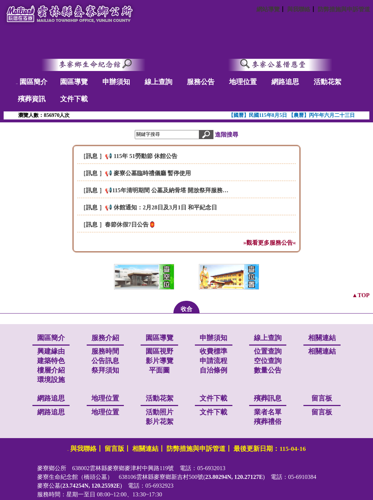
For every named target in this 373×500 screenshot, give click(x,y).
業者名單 (268, 412)
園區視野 (159, 351)
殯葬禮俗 (268, 421)
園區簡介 (33, 82)
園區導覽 (74, 82)
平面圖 (159, 370)
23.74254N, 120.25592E (91, 486)
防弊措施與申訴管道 (344, 9)
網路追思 (285, 82)
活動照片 (159, 412)
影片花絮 (159, 421)
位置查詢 (268, 351)
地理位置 (243, 82)
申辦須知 (116, 82)
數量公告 (268, 370)
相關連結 (322, 351)
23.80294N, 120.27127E (234, 477)
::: (17, 83)
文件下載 (74, 99)
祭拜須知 (105, 370)
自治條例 (213, 370)
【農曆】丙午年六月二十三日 (321, 115)
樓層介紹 (51, 370)
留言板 (321, 412)
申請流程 (213, 361)
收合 (186, 309)
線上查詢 (158, 82)
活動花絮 (327, 82)
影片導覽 (159, 361)
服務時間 (105, 351)
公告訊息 (105, 361)
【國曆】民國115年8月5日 (258, 115)
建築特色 (51, 361)
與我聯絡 (298, 9)
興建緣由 (51, 351)
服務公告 (201, 82)
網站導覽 (268, 9)
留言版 (114, 448)
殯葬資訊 (32, 99)
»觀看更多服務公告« (269, 243)
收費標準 (213, 351)
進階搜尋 (226, 134)
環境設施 (51, 379)
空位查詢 (268, 361)
